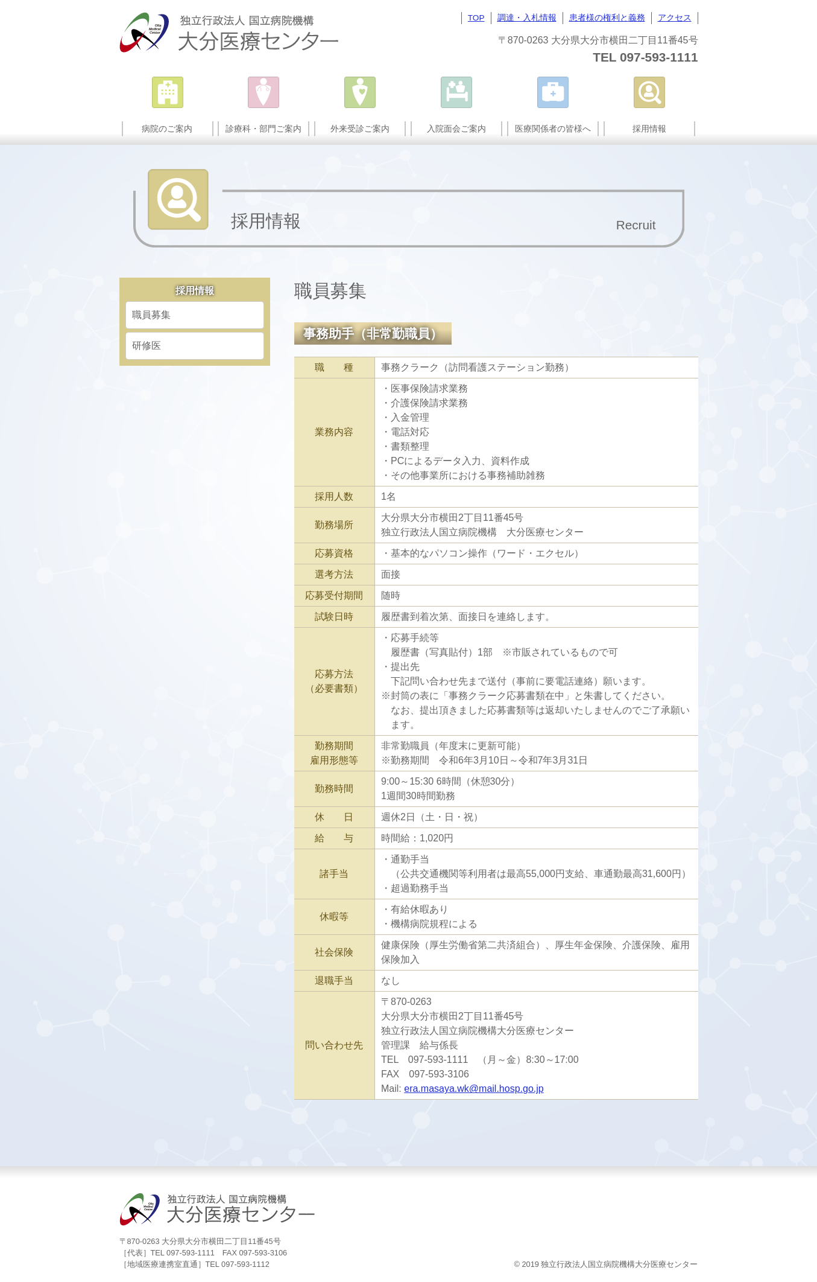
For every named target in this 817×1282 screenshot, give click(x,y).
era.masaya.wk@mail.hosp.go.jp (473, 1088)
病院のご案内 (167, 128)
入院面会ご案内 (456, 128)
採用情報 (649, 128)
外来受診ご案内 (360, 128)
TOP (476, 17)
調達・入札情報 (527, 17)
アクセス (675, 17)
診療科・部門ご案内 (263, 128)
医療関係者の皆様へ (553, 128)
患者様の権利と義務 (607, 17)
